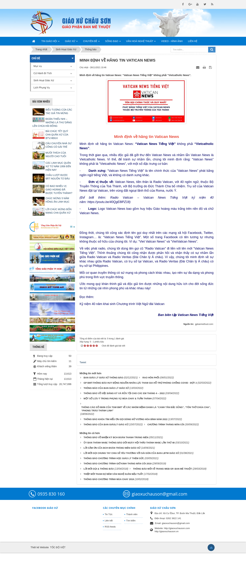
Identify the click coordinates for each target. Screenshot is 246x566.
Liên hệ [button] (192, 41)
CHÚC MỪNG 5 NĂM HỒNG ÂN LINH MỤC (57, 200)
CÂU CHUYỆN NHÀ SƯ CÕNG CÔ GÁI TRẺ (59, 145)
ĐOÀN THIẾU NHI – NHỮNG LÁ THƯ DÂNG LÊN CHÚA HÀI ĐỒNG (52, 122)
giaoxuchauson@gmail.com (159, 507)
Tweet (83, 375)
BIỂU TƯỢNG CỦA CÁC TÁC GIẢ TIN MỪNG (59, 111)
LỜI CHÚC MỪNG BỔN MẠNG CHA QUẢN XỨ (59, 211)
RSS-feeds (110, 540)
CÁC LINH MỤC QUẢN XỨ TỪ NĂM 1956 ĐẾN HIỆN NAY (58, 166)
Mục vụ (37, 66)
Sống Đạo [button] (113, 42)
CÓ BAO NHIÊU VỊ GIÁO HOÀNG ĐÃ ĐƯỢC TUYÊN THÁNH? (59, 189)
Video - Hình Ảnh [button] (171, 41)
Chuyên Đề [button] (91, 42)
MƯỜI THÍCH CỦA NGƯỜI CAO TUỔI (56, 154)
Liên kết (109, 534)
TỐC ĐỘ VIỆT (57, 560)
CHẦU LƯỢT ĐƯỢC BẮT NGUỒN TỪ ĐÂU (58, 177)
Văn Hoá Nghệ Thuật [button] (141, 42)
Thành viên (131, 527)
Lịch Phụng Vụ (41, 87)
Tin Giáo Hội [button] (50, 42)
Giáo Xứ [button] (71, 42)
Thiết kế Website (40, 560)
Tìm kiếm (130, 534)
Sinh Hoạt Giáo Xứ (43, 80)
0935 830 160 (51, 507)
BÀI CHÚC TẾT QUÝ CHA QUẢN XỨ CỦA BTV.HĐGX (57, 134)
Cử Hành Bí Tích (42, 73)
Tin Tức (108, 527)
